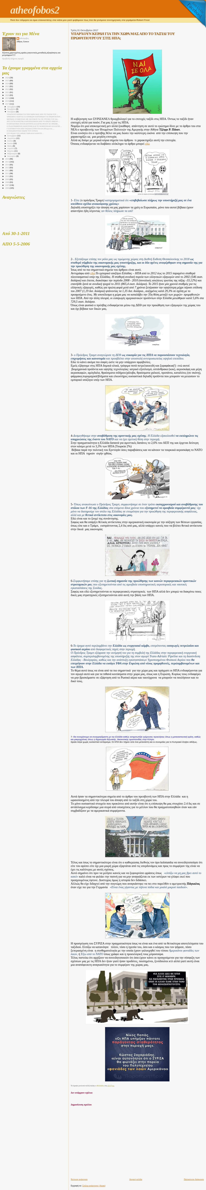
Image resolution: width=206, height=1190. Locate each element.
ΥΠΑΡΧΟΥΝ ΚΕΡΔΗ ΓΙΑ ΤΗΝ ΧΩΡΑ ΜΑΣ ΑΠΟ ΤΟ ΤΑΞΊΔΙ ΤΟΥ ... (32, 114)
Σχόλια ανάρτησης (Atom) (93, 1186)
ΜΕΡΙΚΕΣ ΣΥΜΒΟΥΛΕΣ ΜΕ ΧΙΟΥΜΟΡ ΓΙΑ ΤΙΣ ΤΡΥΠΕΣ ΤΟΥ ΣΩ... (33, 119)
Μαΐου (10, 146)
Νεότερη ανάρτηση (79, 1179)
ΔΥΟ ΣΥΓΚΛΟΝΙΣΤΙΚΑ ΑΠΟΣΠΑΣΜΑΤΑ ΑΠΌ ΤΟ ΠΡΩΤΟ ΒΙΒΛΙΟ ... (33, 121)
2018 (7, 101)
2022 (7, 89)
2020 (7, 95)
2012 (7, 170)
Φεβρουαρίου (12, 154)
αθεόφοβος (24, 38)
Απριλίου (11, 148)
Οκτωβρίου (11, 112)
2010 (7, 176)
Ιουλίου (10, 141)
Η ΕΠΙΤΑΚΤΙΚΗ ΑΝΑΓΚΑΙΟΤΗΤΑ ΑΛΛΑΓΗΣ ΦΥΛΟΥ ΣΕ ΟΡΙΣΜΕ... (33, 124)
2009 (7, 179)
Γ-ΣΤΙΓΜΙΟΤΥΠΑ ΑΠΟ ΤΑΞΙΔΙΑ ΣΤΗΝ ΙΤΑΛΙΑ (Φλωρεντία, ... (30, 129)
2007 (7, 185)
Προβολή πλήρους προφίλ (13, 59)
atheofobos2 (34, 10)
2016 (7, 159)
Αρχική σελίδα (135, 1179)
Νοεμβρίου (11, 109)
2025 (7, 80)
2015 (7, 162)
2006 (7, 188)
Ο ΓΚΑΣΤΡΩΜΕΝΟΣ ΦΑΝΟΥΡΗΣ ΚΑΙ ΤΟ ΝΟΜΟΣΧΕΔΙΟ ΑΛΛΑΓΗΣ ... (34, 126)
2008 (7, 182)
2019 (7, 98)
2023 (7, 86)
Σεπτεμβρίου (12, 136)
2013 (7, 167)
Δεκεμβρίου (12, 107)
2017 (7, 104)
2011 (7, 173)
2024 (7, 83)
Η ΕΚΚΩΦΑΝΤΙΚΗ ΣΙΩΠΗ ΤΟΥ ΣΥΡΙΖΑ (22, 131)
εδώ (147, 143)
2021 (7, 92)
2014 (7, 165)
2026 (7, 78)
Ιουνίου (10, 143)
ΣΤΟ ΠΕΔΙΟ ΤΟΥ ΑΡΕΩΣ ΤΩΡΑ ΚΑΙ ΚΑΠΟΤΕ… (25, 133)
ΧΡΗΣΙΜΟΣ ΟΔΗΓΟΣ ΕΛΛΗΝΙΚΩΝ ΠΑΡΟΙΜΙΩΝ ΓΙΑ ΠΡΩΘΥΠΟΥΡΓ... (34, 117)
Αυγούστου (11, 138)
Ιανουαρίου (11, 156)
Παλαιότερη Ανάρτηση (194, 1179)
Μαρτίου (10, 151)
